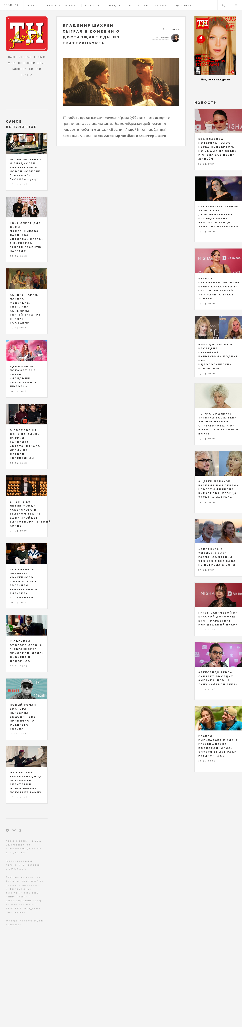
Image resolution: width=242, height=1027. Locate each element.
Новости (93, 5)
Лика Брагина (160, 38)
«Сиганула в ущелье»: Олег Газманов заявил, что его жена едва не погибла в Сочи (217, 557)
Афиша (161, 5)
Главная (11, 5)
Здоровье (183, 5)
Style (143, 5)
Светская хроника (61, 5)
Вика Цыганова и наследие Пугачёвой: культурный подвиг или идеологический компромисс (218, 356)
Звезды (114, 5)
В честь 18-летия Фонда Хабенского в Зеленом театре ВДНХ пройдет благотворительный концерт (30, 513)
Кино (33, 5)
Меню (236, 5)
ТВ (129, 5)
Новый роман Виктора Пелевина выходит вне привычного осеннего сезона (23, 716)
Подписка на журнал (215, 79)
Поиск (223, 5)
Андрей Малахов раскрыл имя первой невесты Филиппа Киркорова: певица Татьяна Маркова (218, 489)
